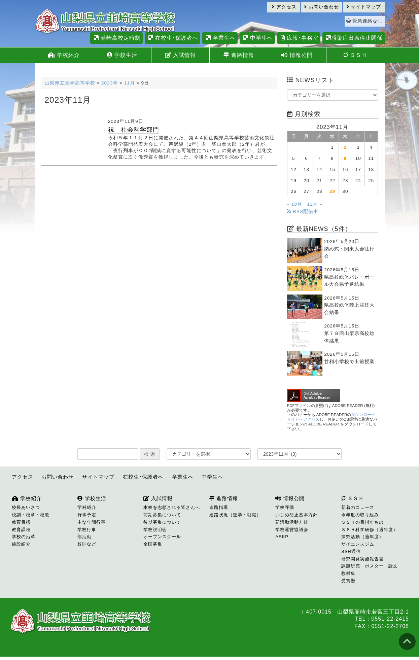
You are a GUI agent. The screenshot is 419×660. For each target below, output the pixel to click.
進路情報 (238, 55)
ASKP (281, 536)
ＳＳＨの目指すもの (362, 522)
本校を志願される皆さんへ (171, 507)
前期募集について (162, 514)
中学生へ (257, 38)
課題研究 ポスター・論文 (369, 565)
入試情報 (180, 55)
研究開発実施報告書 (362, 558)
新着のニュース (357, 507)
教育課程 (21, 529)
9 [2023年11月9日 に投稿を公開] (345, 158)
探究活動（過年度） (362, 536)
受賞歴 (348, 580)
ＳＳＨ (355, 55)
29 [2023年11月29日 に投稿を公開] (332, 191)
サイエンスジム (357, 544)
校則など (86, 544)
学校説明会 (155, 529)
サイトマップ (364, 6)
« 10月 (294, 204)
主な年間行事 (91, 522)
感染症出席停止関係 (353, 38)
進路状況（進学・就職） (235, 514)
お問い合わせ (321, 6)
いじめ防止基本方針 (296, 514)
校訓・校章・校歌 (30, 514)
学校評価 (284, 507)
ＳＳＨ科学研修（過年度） (369, 529)
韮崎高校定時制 (116, 38)
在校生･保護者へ (172, 38)
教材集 (348, 573)
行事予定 (86, 514)
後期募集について (162, 522)
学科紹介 (86, 507)
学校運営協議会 (291, 529)
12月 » (314, 204)
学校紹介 (63, 55)
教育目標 (21, 522)
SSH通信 (351, 551)
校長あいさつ (26, 507)
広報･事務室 (298, 38)
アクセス (284, 6)
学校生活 (122, 55)
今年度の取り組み (360, 514)
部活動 (84, 536)
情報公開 (296, 55)
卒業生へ (220, 38)
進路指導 (218, 507)
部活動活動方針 (291, 522)
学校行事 (86, 529)
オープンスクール (162, 536)
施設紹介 (21, 544)
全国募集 (152, 544)
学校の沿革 (23, 536)
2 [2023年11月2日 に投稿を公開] (345, 147)
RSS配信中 (303, 211)
